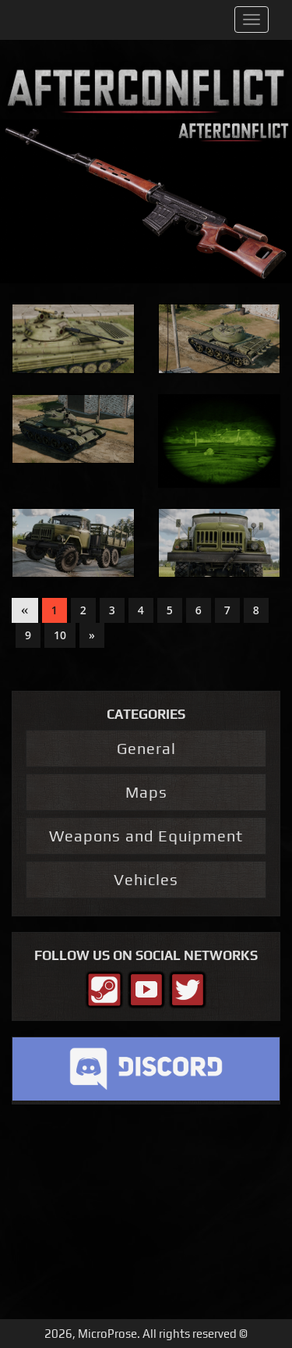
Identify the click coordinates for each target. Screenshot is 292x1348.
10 (60, 635)
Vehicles (146, 879)
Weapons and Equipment (146, 836)
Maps (146, 792)
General (146, 748)
